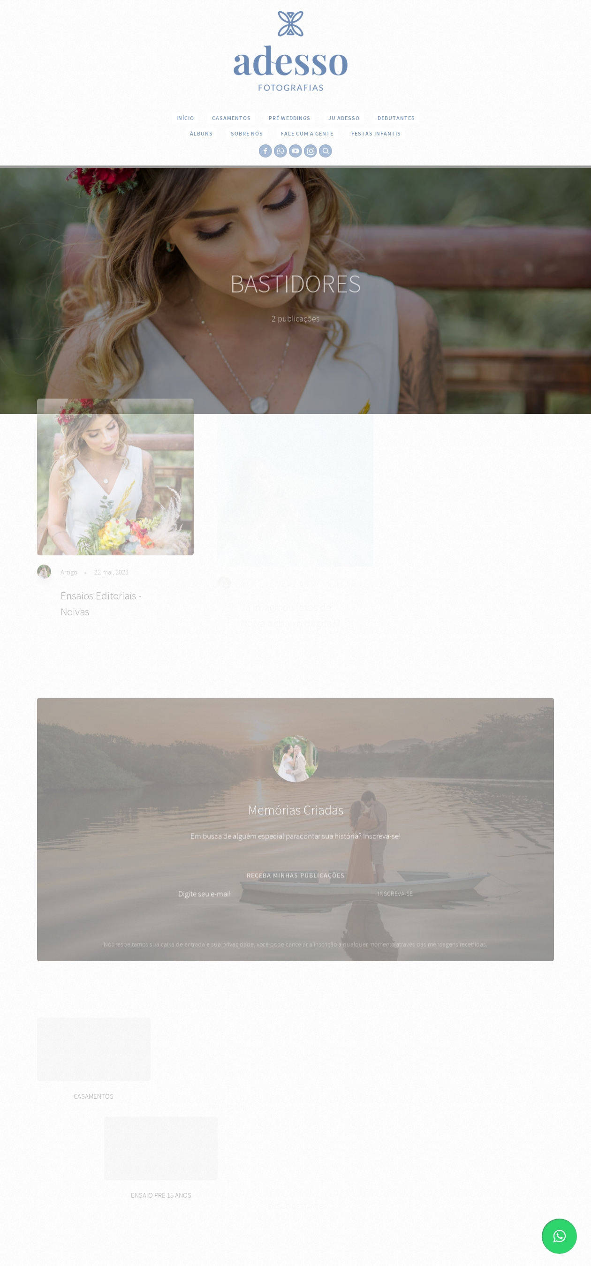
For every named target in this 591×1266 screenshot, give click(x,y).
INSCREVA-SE (395, 905)
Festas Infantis (376, 133)
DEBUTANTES (396, 118)
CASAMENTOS (231, 118)
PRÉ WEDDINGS (290, 118)
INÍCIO (185, 118)
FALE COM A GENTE (307, 133)
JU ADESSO (344, 118)
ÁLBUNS (201, 133)
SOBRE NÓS (247, 133)
